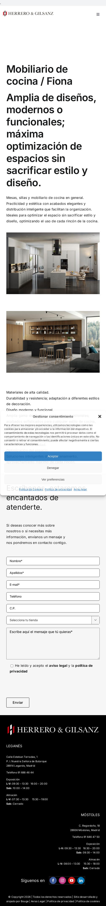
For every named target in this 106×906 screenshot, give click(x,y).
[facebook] (53, 880)
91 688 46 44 (26, 772)
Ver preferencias (53, 479)
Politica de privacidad (58, 489)
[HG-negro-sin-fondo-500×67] (28, 12)
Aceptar (53, 456)
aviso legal (58, 665)
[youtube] (71, 880)
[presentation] (38, 686)
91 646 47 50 (92, 836)
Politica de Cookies (31, 489)
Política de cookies (88, 901)
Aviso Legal (38, 901)
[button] (100, 416)
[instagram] (62, 880)
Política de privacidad (60, 901)
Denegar (53, 468)
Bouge (25, 901)
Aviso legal (80, 489)
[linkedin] (81, 880)
